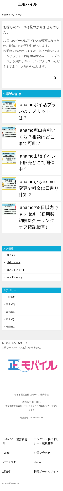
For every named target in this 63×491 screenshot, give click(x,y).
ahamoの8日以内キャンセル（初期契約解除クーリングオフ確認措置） (38, 217)
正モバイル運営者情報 (14, 441)
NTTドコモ (9, 462)
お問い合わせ (42, 452)
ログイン (11, 255)
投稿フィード (13, 262)
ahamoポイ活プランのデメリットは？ (37, 111)
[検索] (31, 78)
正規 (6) (10, 319)
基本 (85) (10, 304)
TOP (14, 343)
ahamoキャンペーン (12, 14)
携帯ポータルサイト (46, 471)
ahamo (38, 462)
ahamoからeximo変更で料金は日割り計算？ (39, 188)
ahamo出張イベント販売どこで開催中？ (37, 163)
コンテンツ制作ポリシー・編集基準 (46, 441)
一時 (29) (10, 297)
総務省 (6, 471)
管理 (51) (10, 326)
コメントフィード (16, 270)
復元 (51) (10, 312)
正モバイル (27, 4)
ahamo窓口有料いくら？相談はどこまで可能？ (37, 137)
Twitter (6, 452)
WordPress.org (14, 277)
